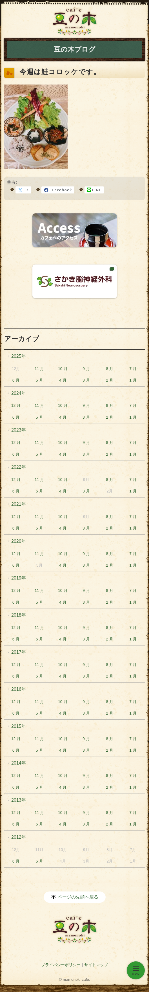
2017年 (18, 652)
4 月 (62, 380)
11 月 (39, 368)
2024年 (18, 393)
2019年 (18, 578)
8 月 (109, 368)
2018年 (18, 615)
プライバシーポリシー (61, 965)
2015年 (18, 726)
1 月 (133, 380)
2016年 (18, 689)
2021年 (18, 504)
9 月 (86, 368)
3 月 (86, 380)
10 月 (62, 368)
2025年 (18, 356)
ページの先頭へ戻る (78, 897)
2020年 (18, 541)
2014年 (18, 763)
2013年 (18, 800)
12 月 (16, 405)
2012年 (18, 837)
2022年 (18, 467)
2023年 (18, 430)
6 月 (16, 380)
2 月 (109, 380)
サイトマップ (96, 965)
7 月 (133, 368)
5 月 (39, 380)
